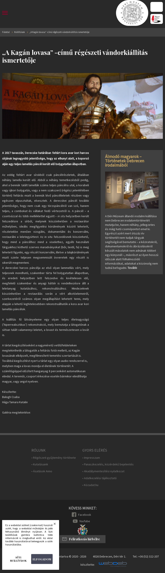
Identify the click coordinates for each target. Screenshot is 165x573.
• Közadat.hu (90, 485)
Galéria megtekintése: (16, 412)
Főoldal (6, 32)
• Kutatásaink (39, 464)
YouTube (84, 521)
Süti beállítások (18, 559)
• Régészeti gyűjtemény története (53, 458)
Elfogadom (42, 559)
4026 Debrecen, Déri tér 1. (109, 556)
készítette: (88, 565)
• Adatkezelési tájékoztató (99, 478)
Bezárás (57, 525)
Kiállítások (19, 32)
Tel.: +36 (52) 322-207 (146, 556)
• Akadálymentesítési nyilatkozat (103, 471)
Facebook (84, 515)
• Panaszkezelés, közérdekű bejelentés (108, 464)
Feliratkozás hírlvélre (84, 539)
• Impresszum (91, 458)
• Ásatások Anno (41, 471)
